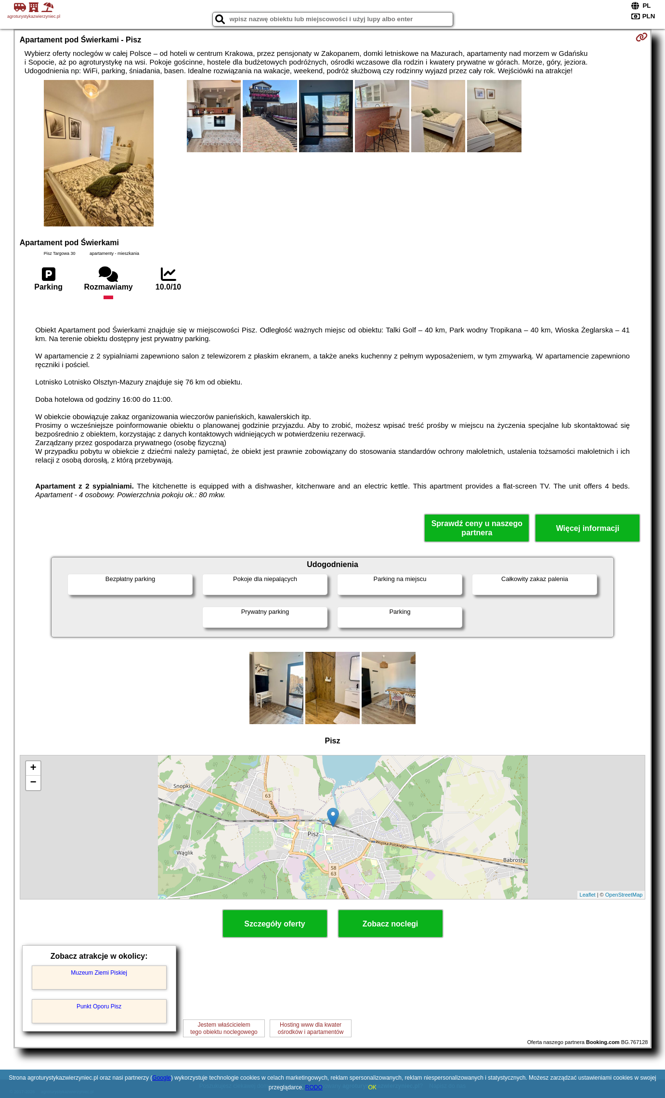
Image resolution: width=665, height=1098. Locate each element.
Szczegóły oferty (274, 924)
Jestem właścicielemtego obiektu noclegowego (223, 1028)
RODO (314, 1087)
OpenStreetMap (624, 895)
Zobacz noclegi (390, 924)
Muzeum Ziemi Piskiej (99, 972)
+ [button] (33, 768)
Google (161, 1077)
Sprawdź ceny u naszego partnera (476, 528)
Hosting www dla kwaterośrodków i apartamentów (311, 1028)
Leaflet (588, 895)
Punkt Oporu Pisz (99, 1006)
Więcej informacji (587, 528)
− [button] (33, 783)
